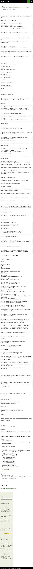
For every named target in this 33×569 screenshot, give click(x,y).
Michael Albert (9, 9)
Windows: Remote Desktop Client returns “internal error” (6, 536)
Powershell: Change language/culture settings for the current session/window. (16, 424)
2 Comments (16, 9)
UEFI (30, 412)
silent (27, 412)
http (14, 412)
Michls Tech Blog (5, 1)
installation (19, 412)
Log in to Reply (6, 463)
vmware (3, 414)
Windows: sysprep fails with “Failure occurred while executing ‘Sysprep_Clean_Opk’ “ (7, 551)
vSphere (7, 414)
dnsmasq (7, 412)
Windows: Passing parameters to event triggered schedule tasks (6, 509)
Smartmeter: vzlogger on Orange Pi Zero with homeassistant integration (5, 543)
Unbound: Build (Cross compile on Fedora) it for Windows (6, 540)
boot (3, 412)
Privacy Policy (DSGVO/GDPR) (5, 562)
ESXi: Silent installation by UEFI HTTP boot (16, 420)
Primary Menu (31, 1)
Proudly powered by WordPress (16, 562)
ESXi (11, 412)
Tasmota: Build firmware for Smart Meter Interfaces (6, 548)
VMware (2, 6)
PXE (23, 412)
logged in (7, 482)
